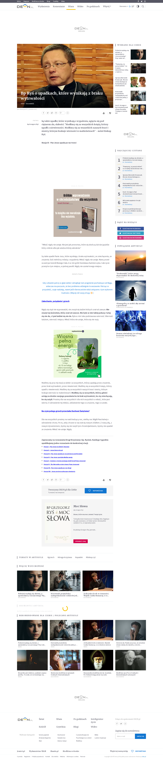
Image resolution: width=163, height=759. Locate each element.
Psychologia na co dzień (83, 738)
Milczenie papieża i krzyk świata (132, 201)
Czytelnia (60, 727)
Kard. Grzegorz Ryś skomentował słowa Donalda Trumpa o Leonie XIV (121, 109)
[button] (137, 6)
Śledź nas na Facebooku (130, 229)
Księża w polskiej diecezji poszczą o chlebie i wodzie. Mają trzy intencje (132, 211)
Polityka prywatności (38, 756)
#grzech (51, 557)
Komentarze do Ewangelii (124, 307)
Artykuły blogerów (45, 738)
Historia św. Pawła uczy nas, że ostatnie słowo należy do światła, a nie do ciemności (130, 645)
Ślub (40, 741)
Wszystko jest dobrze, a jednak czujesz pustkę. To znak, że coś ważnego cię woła (32, 675)
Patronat (82, 756)
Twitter (141, 1)
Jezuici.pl (21, 751)
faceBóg (55, 1)
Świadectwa (61, 738)
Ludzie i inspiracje (100, 738)
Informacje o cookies (72, 756)
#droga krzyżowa (65, 557)
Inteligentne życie (97, 720)
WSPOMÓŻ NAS (138, 751)
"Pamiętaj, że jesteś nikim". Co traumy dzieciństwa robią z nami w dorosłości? (121, 69)
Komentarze (59, 6)
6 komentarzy (127, 170)
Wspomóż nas (95, 491)
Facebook (138, 1)
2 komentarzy (127, 162)
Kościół (42, 727)
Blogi (48, 1)
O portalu (19, 756)
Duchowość (30, 104)
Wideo (80, 6)
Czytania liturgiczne (82, 735)
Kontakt (47, 756)
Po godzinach (93, 6)
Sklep (63, 1)
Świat (41, 719)
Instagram (145, 1)
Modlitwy (79, 741)
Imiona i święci (62, 741)
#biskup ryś (91, 557)
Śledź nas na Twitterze (129, 233)
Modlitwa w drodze (38, 1)
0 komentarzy (127, 187)
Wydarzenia (44, 6)
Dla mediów (55, 756)
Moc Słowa (80, 506)
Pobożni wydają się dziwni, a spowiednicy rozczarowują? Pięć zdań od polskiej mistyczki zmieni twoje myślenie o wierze (122, 57)
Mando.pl (54, 751)
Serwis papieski (44, 735)
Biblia (19, 1)
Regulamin (27, 756)
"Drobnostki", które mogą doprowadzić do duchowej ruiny (130, 275)
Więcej (106, 6)
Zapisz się (140, 736)
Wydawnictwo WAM (37, 751)
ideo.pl (144, 756)
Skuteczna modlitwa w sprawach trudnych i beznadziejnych (62, 674)
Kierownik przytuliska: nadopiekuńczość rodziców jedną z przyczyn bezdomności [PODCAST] (121, 97)
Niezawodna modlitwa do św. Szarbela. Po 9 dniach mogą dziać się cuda (98, 674)
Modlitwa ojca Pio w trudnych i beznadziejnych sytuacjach (127, 674)
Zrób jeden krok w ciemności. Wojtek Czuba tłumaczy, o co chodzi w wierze (96, 596)
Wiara (71, 6)
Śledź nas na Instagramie (130, 238)
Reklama (62, 756)
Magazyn (26, 1)
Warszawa (123, 6)
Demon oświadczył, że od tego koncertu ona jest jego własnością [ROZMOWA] (129, 335)
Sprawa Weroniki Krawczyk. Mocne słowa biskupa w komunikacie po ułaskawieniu (121, 82)
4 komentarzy (127, 179)
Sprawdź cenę (80, 541)
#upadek (79, 557)
